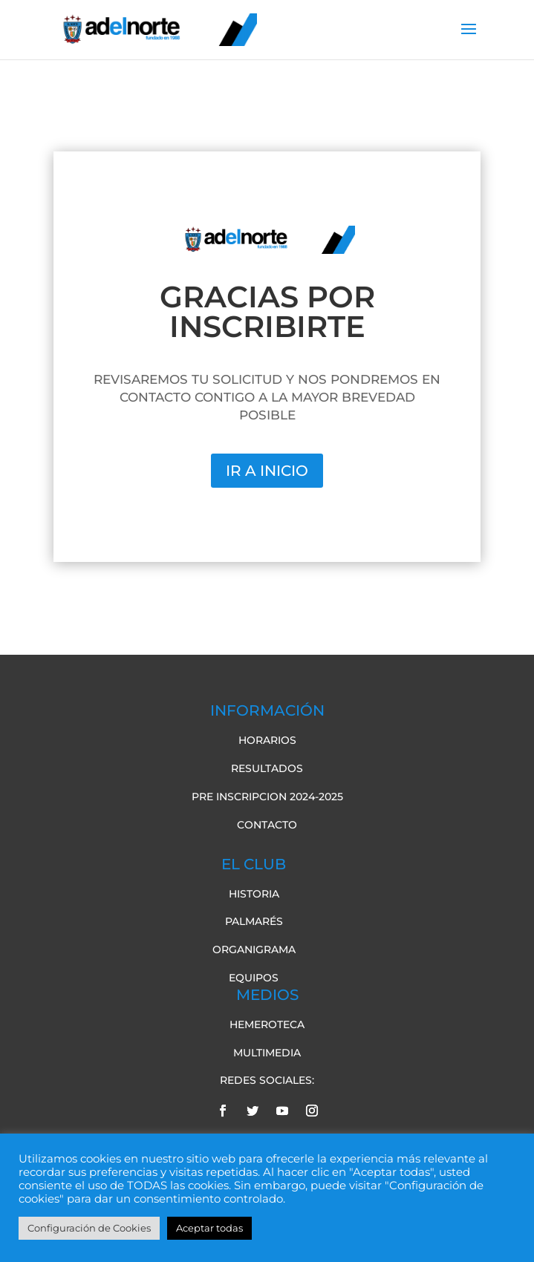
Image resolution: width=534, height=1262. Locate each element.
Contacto (267, 824)
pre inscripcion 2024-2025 (267, 796)
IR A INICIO (267, 471)
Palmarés (254, 921)
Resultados (267, 768)
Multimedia (267, 1052)
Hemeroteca (267, 1024)
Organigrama (254, 949)
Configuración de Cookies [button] (89, 1228)
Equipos (254, 977)
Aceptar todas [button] (209, 1228)
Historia (254, 893)
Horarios (267, 740)
